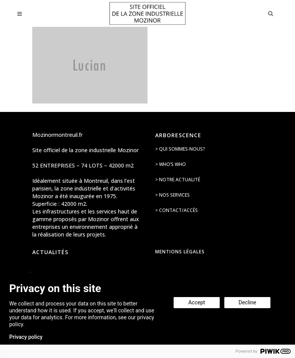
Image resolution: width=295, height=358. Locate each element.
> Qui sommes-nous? (180, 149)
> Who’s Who (170, 164)
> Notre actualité (177, 179)
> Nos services (172, 195)
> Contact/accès (176, 210)
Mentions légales (180, 251)
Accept (196, 302)
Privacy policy (26, 337)
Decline (247, 302)
